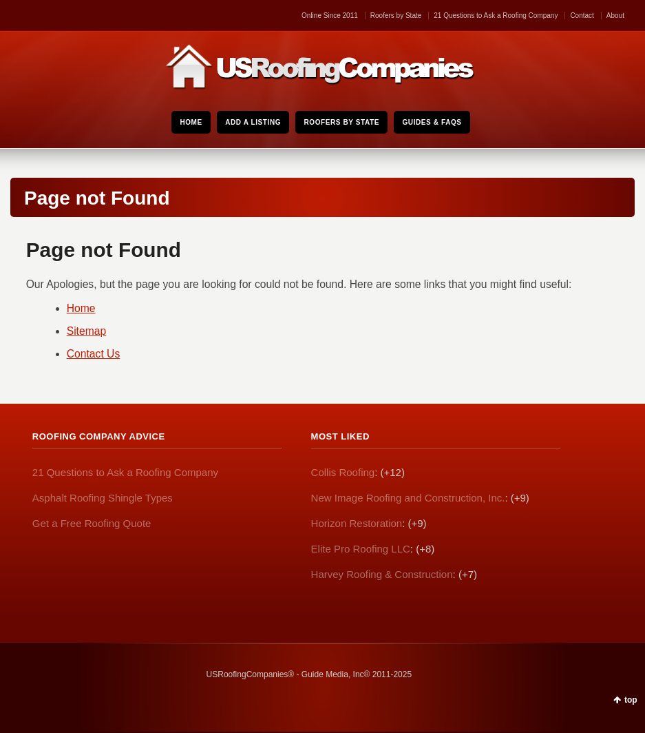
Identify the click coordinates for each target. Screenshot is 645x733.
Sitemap (87, 331)
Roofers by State (395, 15)
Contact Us (93, 354)
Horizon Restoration (357, 523)
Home (81, 308)
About (615, 15)
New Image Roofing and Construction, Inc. (408, 498)
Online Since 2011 (330, 15)
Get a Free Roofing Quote (91, 523)
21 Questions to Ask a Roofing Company (496, 15)
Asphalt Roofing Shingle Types (102, 498)
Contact (581, 15)
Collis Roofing (343, 472)
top (630, 700)
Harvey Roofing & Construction (382, 574)
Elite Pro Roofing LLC (360, 549)
